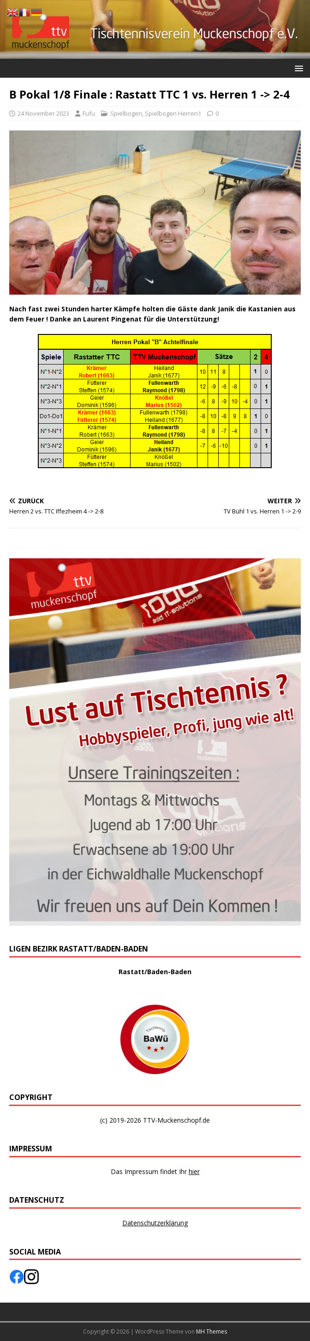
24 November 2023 (43, 113)
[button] (297, 67)
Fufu (89, 113)
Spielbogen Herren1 (173, 113)
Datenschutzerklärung (155, 1222)
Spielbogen (126, 113)
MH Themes (211, 1331)
